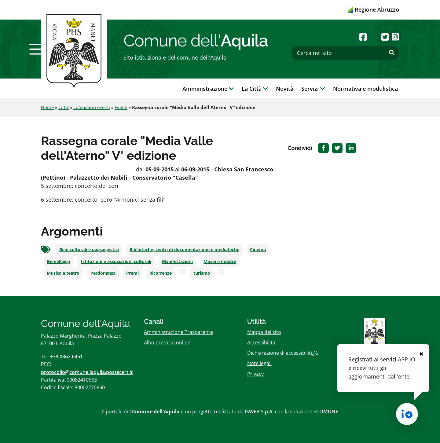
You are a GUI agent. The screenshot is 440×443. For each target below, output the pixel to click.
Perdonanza (103, 273)
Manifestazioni (177, 261)
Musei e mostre (220, 261)
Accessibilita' (262, 342)
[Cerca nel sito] (345, 53)
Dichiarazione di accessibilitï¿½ (282, 353)
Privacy (255, 374)
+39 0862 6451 (66, 356)
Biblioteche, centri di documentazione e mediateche (184, 249)
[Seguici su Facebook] (363, 36)
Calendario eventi (91, 107)
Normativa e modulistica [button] (365, 88)
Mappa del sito (264, 332)
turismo (201, 273)
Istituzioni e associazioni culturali (116, 261)
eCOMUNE (326, 411)
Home (47, 107)
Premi (132, 273)
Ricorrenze (160, 273)
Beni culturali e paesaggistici (89, 249)
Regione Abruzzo (373, 9)
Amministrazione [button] (208, 88)
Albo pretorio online (167, 342)
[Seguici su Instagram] (395, 36)
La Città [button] (255, 88)
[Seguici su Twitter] (385, 36)
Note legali (259, 363)
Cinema (258, 249)
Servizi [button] (313, 88)
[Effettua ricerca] (391, 52)
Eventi (121, 107)
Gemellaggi (58, 261)
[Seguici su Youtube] (374, 36)
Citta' (63, 107)
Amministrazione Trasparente (178, 332)
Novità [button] (284, 88)
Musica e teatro (63, 273)
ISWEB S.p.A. (259, 411)
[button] (38, 49)
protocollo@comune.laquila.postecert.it (87, 372)
